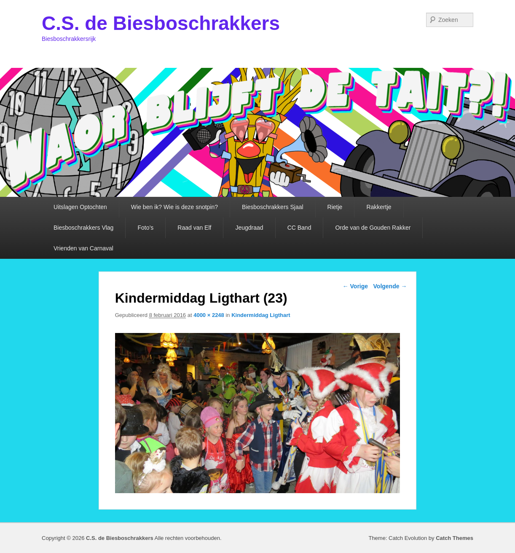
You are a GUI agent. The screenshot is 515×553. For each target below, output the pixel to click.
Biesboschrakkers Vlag (83, 227)
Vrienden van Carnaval (83, 248)
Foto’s (145, 227)
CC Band (299, 227)
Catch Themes (454, 538)
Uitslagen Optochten (80, 207)
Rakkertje (378, 207)
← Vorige (355, 286)
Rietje (335, 207)
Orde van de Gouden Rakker (372, 227)
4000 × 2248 (208, 315)
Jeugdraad (249, 227)
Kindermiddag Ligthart (260, 315)
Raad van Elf (194, 227)
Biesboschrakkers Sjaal (272, 207)
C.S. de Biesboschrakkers (161, 23)
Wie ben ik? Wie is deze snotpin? (174, 207)
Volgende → (390, 286)
